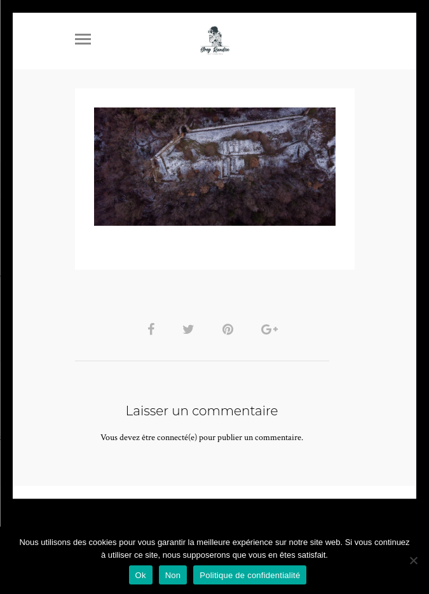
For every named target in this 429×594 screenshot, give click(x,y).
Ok (140, 575)
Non (173, 575)
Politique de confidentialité (250, 575)
